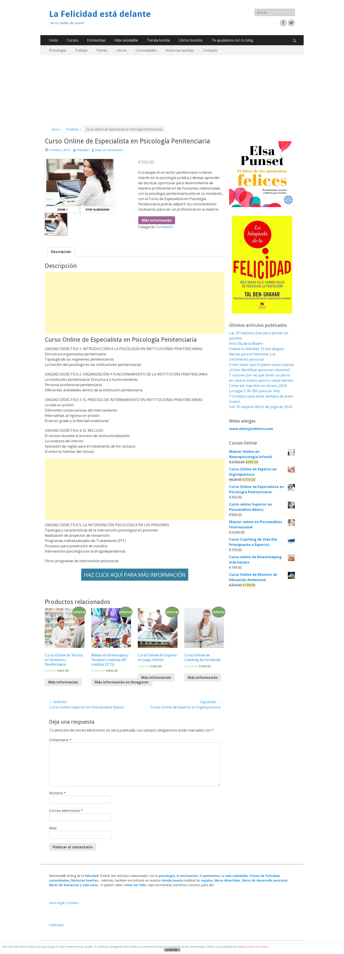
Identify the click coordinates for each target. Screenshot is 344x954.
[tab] (61, 251)
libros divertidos (227, 880)
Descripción (61, 251)
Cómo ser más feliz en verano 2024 (258, 385)
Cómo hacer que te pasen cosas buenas (261, 364)
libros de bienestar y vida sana (73, 885)
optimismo (211, 876)
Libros (121, 50)
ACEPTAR (171, 950)
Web (53, 828)
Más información (157, 220)
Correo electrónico (66, 810)
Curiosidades (146, 50)
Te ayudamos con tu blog (232, 40)
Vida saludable (126, 40)
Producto (73, 129)
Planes (102, 50)
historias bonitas (84, 880)
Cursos (72, 40)
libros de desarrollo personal (264, 880)
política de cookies (258, 946)
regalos (207, 880)
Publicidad (56, 925)
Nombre (57, 793)
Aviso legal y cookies (64, 903)
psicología (167, 876)
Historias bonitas (180, 50)
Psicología (57, 50)
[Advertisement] (172, 88)
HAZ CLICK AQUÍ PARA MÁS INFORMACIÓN (134, 574)
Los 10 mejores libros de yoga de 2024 (260, 406)
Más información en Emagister (122, 682)
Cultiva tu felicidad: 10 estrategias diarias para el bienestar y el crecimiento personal (256, 354)
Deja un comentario (109, 150)
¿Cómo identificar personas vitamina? (259, 369)
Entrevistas (96, 40)
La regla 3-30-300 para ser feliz (254, 390)
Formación (164, 226)
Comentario (60, 739)
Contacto (210, 50)
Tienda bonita (158, 40)
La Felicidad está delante (100, 14)
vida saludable (236, 876)
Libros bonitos (191, 40)
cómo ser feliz (135, 885)
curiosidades (59, 880)
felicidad (92, 876)
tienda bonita (172, 880)
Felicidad (82, 150)
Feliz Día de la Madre (246, 343)
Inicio (53, 40)
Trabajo (81, 50)
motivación (189, 876)
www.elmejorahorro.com (251, 428)
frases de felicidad (264, 876)
